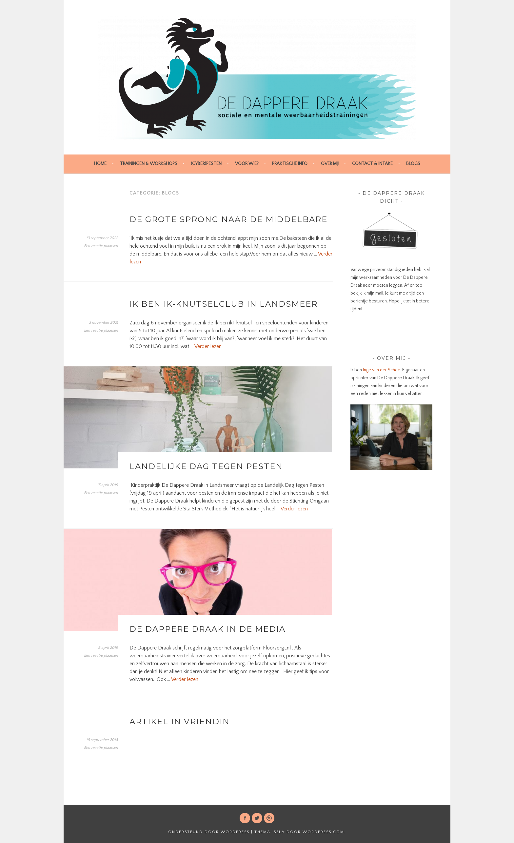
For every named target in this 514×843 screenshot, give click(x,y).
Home (100, 163)
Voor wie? (247, 163)
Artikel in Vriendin (179, 721)
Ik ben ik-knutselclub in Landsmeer (223, 304)
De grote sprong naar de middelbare (228, 219)
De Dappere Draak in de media (207, 629)
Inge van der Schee (381, 370)
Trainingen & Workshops (148, 163)
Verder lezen (208, 346)
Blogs (413, 163)
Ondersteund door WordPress (208, 832)
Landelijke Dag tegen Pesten (206, 466)
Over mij (330, 163)
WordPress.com (323, 832)
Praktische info (289, 163)
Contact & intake (372, 163)
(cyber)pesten (206, 163)
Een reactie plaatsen (101, 246)
